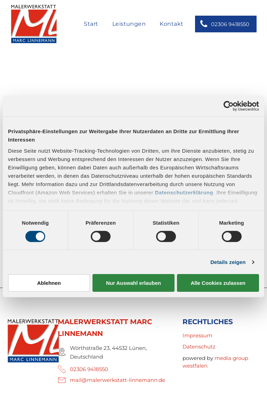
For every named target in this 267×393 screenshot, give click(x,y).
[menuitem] (91, 24)
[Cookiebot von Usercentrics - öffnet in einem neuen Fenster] (228, 106)
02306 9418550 (89, 369)
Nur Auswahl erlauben (133, 283)
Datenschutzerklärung (184, 192)
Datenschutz (199, 346)
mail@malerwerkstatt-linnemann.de (117, 380)
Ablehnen (49, 283)
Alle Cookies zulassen (218, 283)
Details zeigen (227, 262)
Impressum (197, 335)
